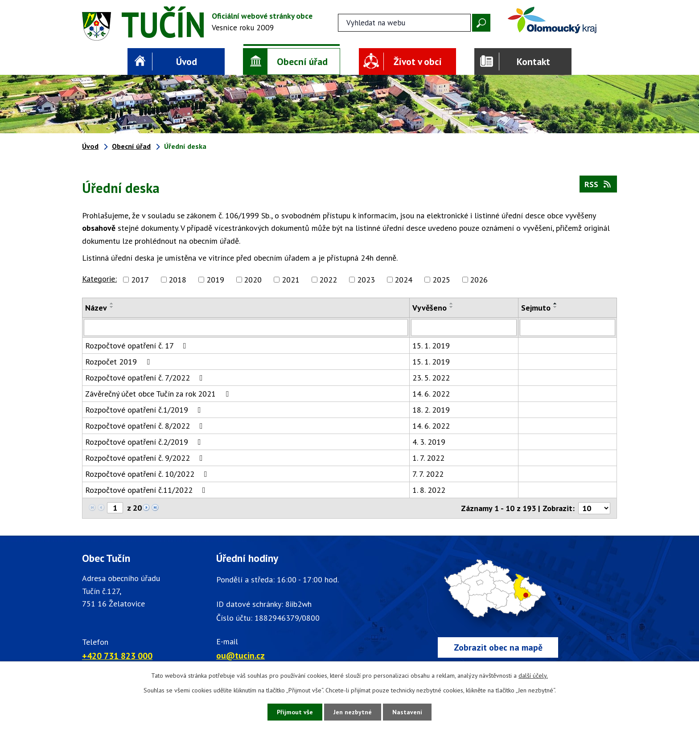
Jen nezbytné (352, 712)
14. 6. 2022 (431, 394)
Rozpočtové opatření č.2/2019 (145, 442)
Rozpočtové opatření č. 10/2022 (148, 474)
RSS (598, 184)
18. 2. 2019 (431, 410)
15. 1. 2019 (431, 345)
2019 (215, 279)
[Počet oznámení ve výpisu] (594, 508)
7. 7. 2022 (428, 474)
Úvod (186, 61)
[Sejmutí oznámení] (567, 327)
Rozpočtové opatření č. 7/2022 (145, 378)
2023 (366, 279)
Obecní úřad (302, 61)
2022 (328, 279)
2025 (441, 279)
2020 (253, 279)
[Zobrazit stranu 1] (115, 507)
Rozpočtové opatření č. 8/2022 (145, 426)
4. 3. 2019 (428, 442)
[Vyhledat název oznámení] (246, 327)
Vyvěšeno (429, 308)
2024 (403, 279)
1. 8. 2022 (428, 490)
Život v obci (418, 61)
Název (96, 308)
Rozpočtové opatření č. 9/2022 (145, 458)
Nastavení (407, 712)
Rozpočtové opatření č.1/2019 (145, 410)
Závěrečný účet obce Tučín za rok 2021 (158, 394)
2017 (140, 279)
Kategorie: (99, 279)
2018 (177, 279)
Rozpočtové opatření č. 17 (137, 345)
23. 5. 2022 (431, 378)
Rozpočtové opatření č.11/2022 (147, 490)
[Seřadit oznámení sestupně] (112, 307)
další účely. (533, 676)
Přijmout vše (295, 712)
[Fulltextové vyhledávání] (404, 23)
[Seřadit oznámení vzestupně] (112, 303)
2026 (479, 279)
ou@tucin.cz (240, 655)
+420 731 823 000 (117, 655)
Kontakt (533, 61)
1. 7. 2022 (428, 458)
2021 (291, 279)
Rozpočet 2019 (119, 361)
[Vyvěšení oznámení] (464, 327)
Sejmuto (536, 308)
